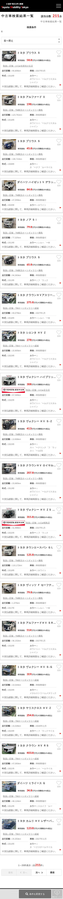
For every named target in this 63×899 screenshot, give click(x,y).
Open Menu (58, 6)
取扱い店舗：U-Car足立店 (38, 390)
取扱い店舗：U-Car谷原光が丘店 (18, 66)
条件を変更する (37, 894)
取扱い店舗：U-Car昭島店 (38, 523)
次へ (38, 872)
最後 (52, 872)
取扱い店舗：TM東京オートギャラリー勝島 (23, 110)
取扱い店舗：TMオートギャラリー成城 (21, 308)
